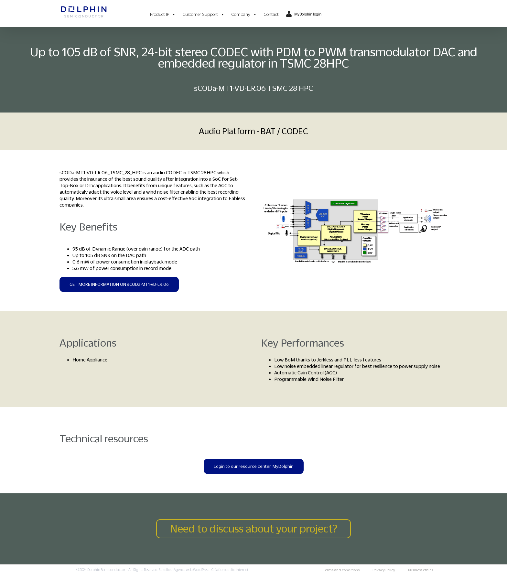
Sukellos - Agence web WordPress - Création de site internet (203, 570)
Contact (271, 14)
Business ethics (420, 570)
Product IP (163, 14)
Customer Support (203, 14)
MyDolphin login (307, 14)
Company (244, 14)
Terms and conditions (341, 570)
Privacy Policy (383, 570)
